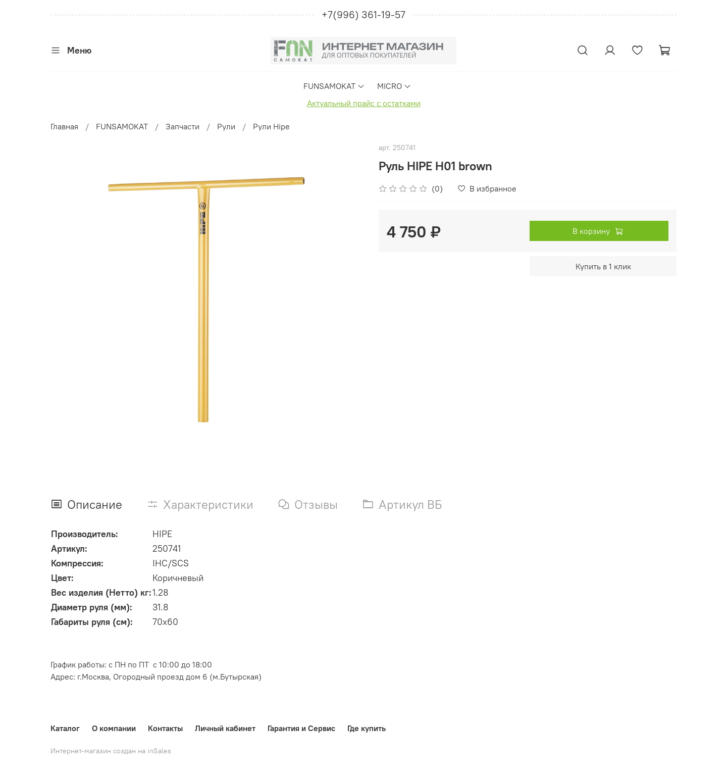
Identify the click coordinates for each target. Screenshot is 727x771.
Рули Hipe (271, 126)
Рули (226, 126)
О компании (114, 728)
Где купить (366, 728)
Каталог (65, 728)
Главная (64, 126)
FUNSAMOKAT (334, 86)
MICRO (394, 86)
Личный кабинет (225, 728)
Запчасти (182, 126)
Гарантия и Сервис (301, 728)
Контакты (165, 728)
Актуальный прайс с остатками (364, 103)
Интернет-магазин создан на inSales (110, 750)
